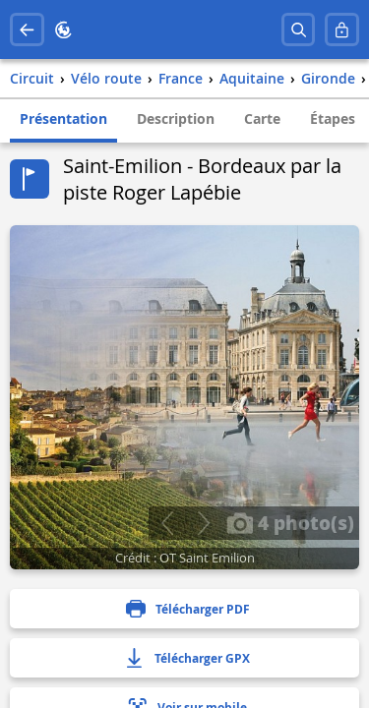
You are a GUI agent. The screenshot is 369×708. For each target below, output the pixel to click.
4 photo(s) (290, 522)
